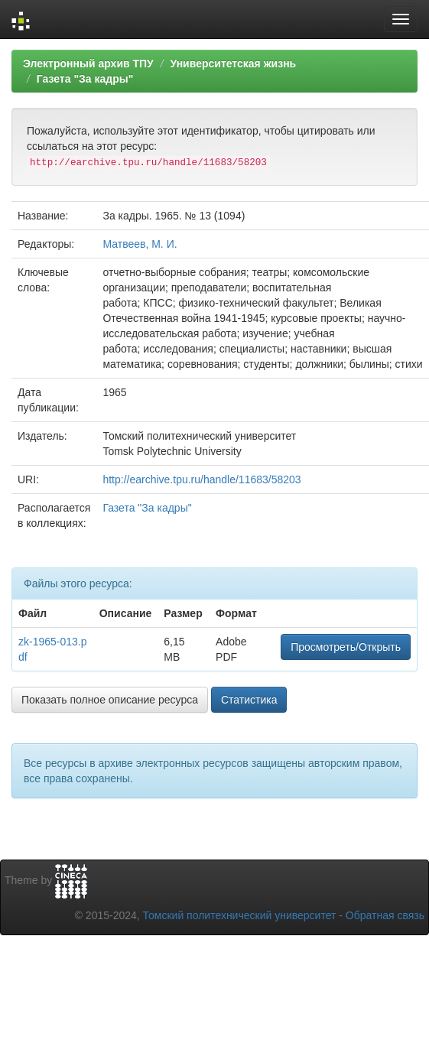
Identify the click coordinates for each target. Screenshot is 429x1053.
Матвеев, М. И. (139, 244)
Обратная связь (385, 915)
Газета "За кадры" (85, 79)
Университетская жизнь (233, 63)
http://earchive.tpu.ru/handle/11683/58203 (201, 479)
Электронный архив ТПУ (88, 63)
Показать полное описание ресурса (109, 700)
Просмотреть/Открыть (346, 647)
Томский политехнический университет (239, 915)
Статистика (249, 700)
